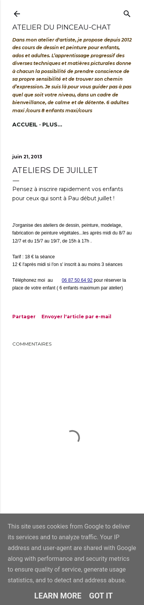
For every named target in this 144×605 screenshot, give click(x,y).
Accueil (25, 124)
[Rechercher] (127, 12)
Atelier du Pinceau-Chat (61, 27)
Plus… (52, 124)
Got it (101, 595)
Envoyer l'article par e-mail (76, 316)
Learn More (57, 595)
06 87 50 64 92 (77, 280)
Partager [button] (24, 316)
